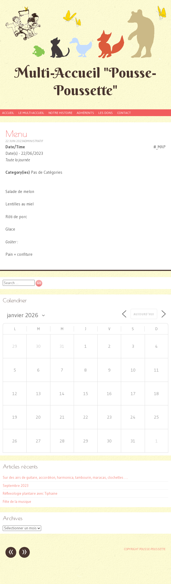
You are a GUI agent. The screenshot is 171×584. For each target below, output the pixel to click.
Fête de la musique (17, 501)
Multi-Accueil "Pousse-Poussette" (86, 81)
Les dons (105, 113)
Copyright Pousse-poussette (145, 549)
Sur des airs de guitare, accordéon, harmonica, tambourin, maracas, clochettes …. (65, 477)
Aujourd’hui (144, 314)
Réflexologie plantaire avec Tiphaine (30, 493)
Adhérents (85, 113)
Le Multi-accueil (31, 113)
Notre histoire (60, 113)
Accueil (8, 113)
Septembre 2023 (15, 485)
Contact (124, 113)
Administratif (33, 141)
